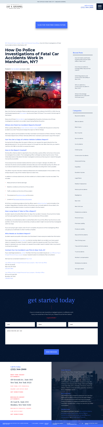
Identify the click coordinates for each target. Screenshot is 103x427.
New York (29, 258)
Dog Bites (77, 166)
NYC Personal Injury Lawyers (57, 423)
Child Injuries (78, 149)
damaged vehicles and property (23, 199)
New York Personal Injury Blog (30, 43)
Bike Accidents (79, 121)
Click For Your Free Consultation (51, 25)
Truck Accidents (79, 251)
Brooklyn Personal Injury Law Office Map (21, 410)
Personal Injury (79, 217)
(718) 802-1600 (9, 278)
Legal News (78, 178)
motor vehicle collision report (29, 127)
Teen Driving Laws (80, 240)
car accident (22, 240)
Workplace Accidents (81, 263)
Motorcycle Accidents (81, 189)
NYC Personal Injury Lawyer (13, 43)
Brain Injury (78, 127)
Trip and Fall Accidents (81, 246)
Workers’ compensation (82, 257)
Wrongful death (79, 268)
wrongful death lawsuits (78, 417)
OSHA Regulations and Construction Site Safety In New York (82, 77)
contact (23, 253)
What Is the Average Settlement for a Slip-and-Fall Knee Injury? (82, 95)
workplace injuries (66, 415)
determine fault (42, 203)
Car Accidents (15, 69)
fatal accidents (20, 119)
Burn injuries (78, 132)
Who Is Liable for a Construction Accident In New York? (82, 86)
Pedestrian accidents (81, 212)
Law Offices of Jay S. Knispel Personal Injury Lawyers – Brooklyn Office (24, 272)
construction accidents (78, 415)
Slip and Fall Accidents (81, 234)
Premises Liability (80, 223)
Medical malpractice (80, 183)
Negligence (78, 195)
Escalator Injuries (80, 172)
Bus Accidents (79, 138)
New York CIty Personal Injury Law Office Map (20, 387)
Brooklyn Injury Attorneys (18, 398)
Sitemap (42, 423)
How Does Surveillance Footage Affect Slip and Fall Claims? (82, 68)
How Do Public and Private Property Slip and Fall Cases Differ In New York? (83, 59)
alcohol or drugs (21, 195)
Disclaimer (36, 423)
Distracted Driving (80, 161)
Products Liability (80, 229)
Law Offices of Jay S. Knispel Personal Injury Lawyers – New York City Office (26, 262)
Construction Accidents (81, 155)
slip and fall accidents (85, 411)
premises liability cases (67, 413)
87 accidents (23, 113)
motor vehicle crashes (81, 413)
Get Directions (17, 392)
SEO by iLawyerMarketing (71, 423)
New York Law (79, 206)
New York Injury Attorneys (17, 375)
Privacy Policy (47, 423)
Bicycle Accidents (80, 115)
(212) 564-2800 (85, 7)
